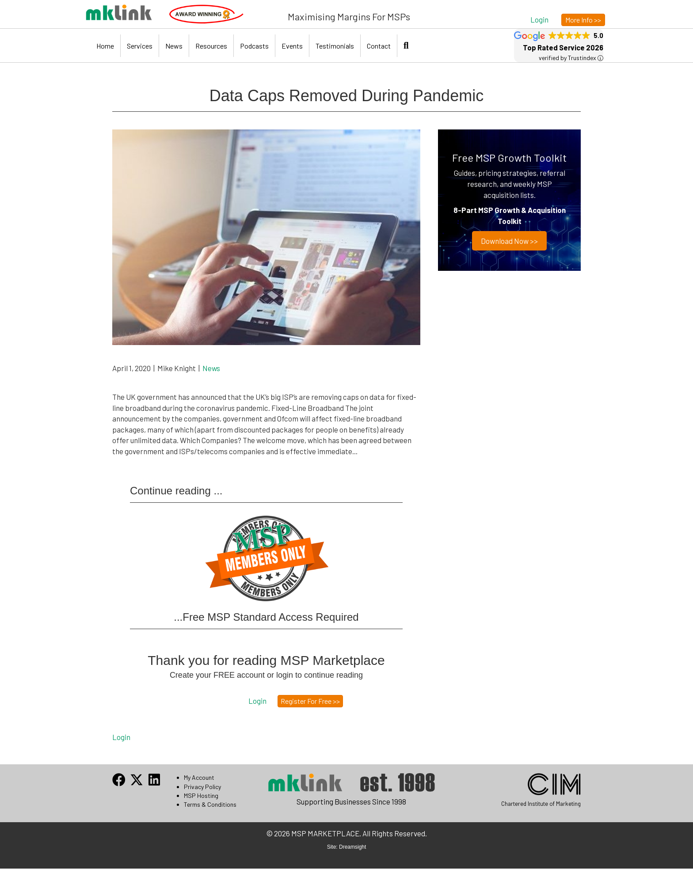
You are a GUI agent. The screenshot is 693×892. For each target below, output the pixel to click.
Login (121, 737)
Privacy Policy (202, 786)
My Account (199, 777)
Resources (211, 46)
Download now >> (509, 240)
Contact (379, 46)
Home (105, 46)
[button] (539, 19)
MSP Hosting (201, 795)
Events (292, 46)
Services (139, 46)
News (174, 46)
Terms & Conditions (210, 804)
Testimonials (335, 46)
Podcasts (254, 46)
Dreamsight (352, 847)
